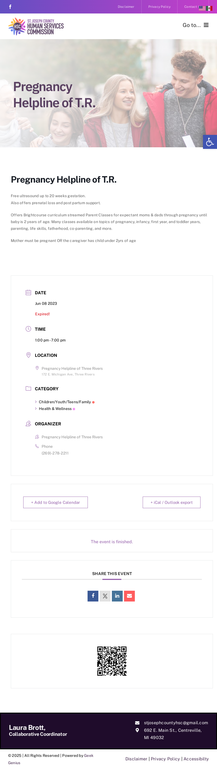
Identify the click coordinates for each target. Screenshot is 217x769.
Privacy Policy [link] (165, 758)
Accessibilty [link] (196, 758)
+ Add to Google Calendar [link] (55, 502)
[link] (210, 142)
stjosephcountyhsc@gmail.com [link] (176, 722)
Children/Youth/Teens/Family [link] (65, 402)
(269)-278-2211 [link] (55, 453)
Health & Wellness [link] (55, 408)
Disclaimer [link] (136, 758)
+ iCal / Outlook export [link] (172, 502)
